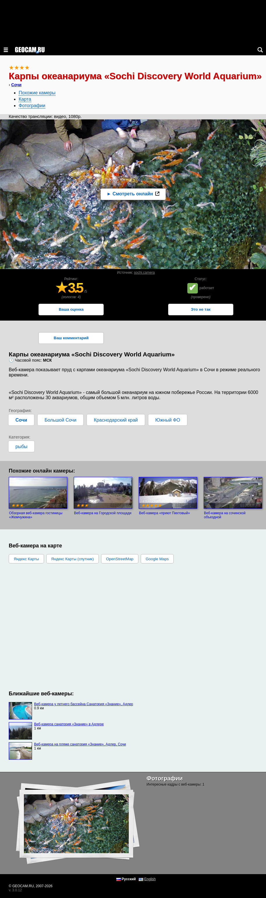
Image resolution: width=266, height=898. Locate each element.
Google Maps (157, 559)
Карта (25, 99)
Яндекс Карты (26, 559)
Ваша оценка (71, 309)
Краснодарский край (116, 420)
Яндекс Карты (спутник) (72, 559)
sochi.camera (144, 273)
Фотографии (32, 105)
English (150, 879)
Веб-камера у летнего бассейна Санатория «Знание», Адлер (83, 704)
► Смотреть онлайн (130, 193)
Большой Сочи (60, 420)
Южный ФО (167, 420)
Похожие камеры (37, 92)
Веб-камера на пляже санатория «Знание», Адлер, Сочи (80, 744)
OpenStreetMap (119, 559)
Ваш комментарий (71, 338)
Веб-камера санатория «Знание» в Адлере (69, 724)
